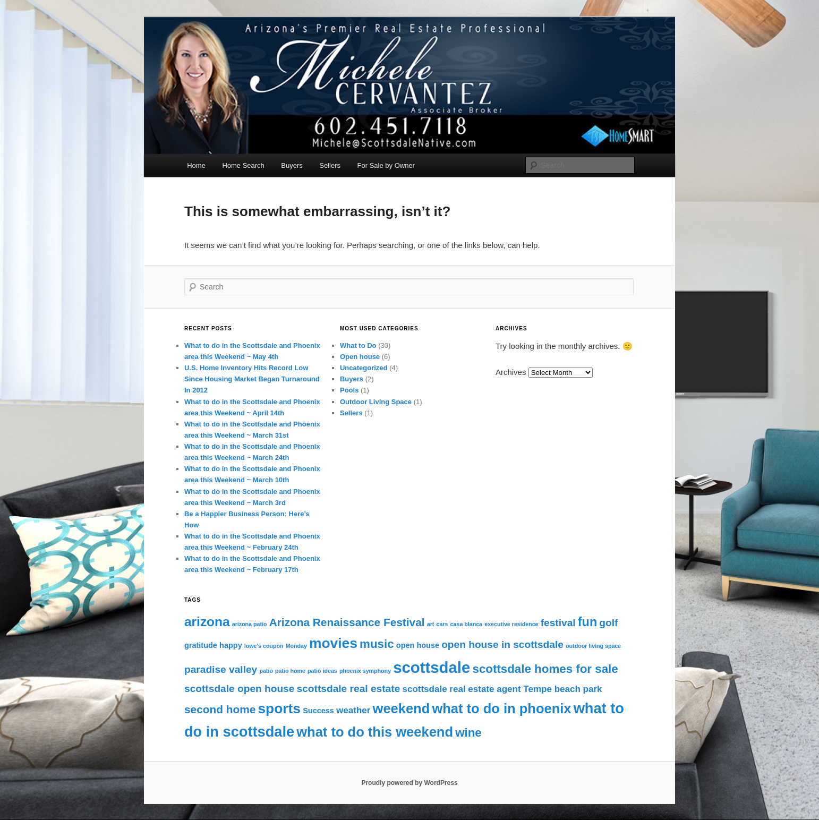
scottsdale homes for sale (545, 669)
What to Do (358, 345)
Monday (296, 646)
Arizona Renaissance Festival (347, 622)
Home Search (243, 165)
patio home (290, 671)
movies (333, 643)
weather (353, 710)
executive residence (511, 624)
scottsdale (431, 667)
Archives (511, 372)
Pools (349, 390)
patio (265, 671)
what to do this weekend (374, 731)
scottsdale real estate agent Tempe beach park (502, 689)
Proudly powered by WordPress (409, 783)
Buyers (291, 165)
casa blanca (466, 624)
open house (417, 645)
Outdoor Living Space (376, 402)
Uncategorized (364, 368)
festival (558, 622)
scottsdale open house (239, 688)
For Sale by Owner (386, 165)
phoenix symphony (365, 671)
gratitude (200, 645)
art (430, 624)
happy (230, 645)
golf (608, 622)
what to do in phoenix (501, 708)
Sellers (329, 165)
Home (196, 165)
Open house (360, 357)
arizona (207, 621)
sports (279, 708)
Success (318, 710)
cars (442, 624)
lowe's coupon (264, 646)
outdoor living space (593, 646)
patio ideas (322, 671)
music (377, 644)
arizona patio (249, 624)
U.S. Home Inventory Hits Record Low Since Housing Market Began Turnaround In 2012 (252, 379)
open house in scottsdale (502, 644)
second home (219, 709)
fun (587, 622)
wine (468, 732)
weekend (401, 708)
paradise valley (220, 669)
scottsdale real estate (348, 688)
